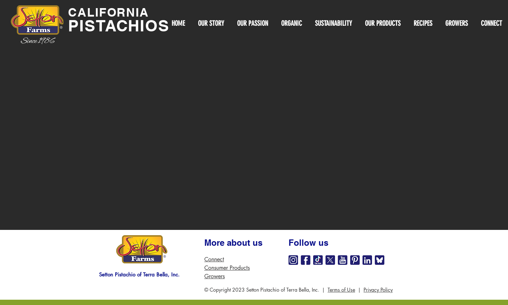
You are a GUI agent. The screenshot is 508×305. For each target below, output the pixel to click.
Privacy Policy (378, 289)
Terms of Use (341, 289)
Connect (214, 259)
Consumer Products (227, 268)
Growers (214, 276)
